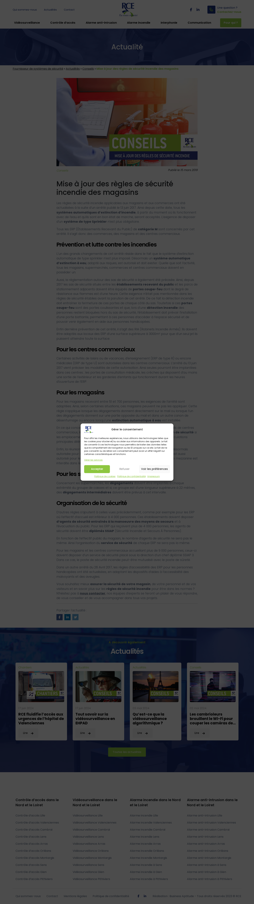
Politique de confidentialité (131, 481)
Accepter (97, 474)
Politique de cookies (105, 481)
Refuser (124, 474)
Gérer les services (93, 464)
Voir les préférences (154, 474)
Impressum (153, 481)
